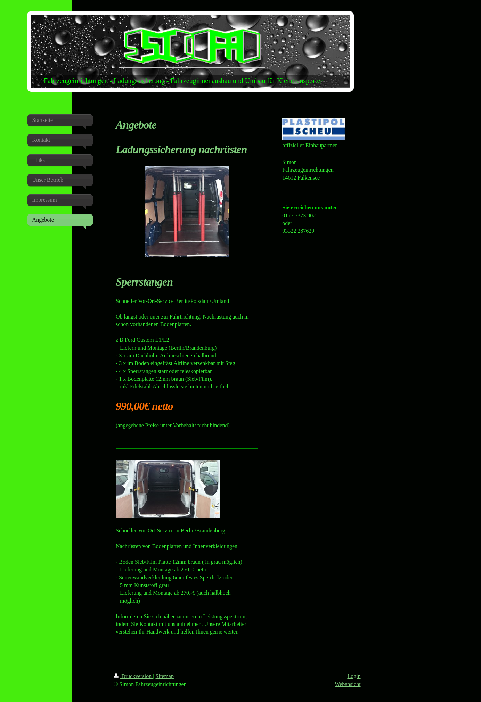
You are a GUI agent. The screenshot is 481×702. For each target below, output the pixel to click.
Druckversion (133, 676)
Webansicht (347, 684)
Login (353, 676)
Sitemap (165, 676)
